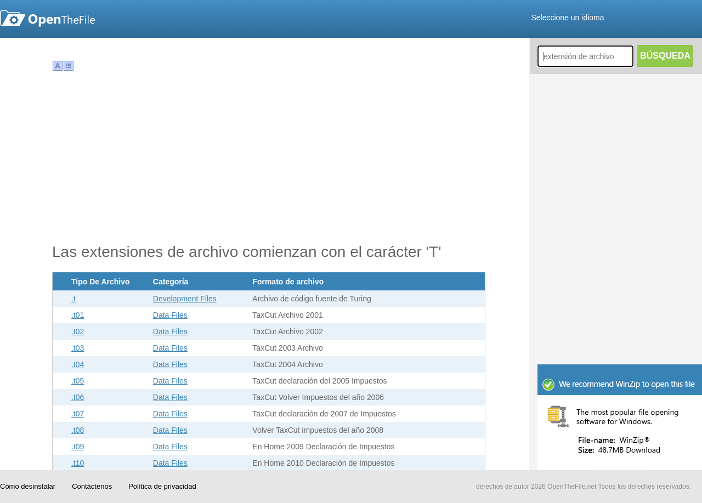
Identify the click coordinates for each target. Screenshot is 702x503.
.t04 (77, 364)
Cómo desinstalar (27, 486)
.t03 (77, 348)
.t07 (77, 413)
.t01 (77, 315)
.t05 (77, 380)
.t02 (77, 331)
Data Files (170, 315)
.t (73, 298)
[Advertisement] (619, 290)
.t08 (77, 430)
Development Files (185, 298)
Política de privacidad (162, 486)
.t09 (77, 446)
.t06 (77, 397)
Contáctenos (92, 486)
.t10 (77, 463)
